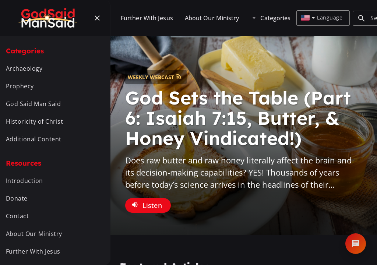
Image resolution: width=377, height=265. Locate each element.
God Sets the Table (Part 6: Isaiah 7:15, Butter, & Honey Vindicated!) (238, 118)
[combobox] (308, 18)
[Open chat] (355, 243)
